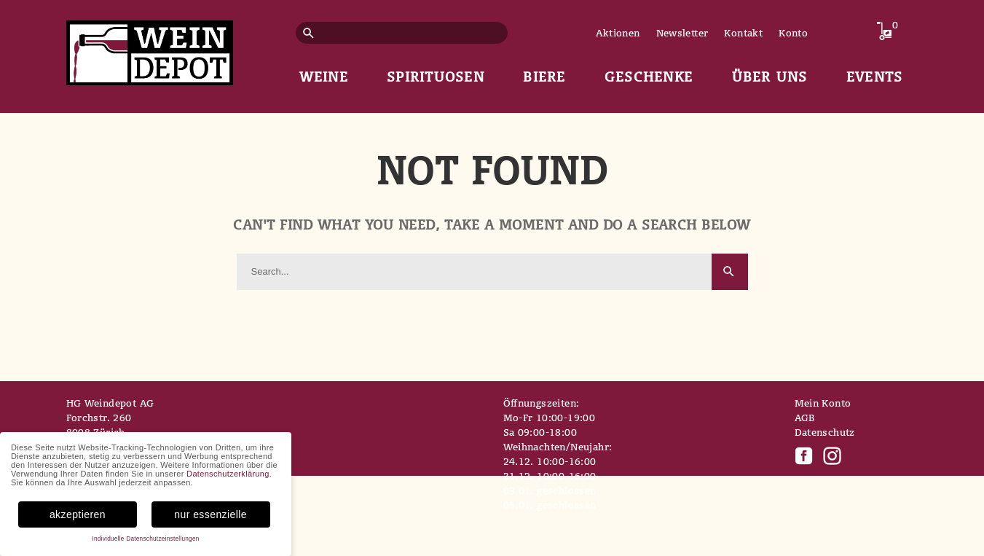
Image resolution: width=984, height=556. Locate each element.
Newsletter (682, 33)
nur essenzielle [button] (210, 514)
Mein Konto (823, 403)
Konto (793, 33)
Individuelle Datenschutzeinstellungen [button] (145, 539)
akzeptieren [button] (78, 514)
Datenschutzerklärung (227, 473)
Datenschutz (825, 432)
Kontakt (743, 33)
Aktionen (617, 33)
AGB (805, 417)
